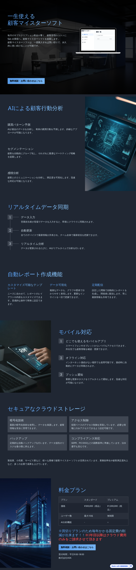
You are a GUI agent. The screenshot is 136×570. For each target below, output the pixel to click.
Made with (120, 566)
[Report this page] (131, 566)
